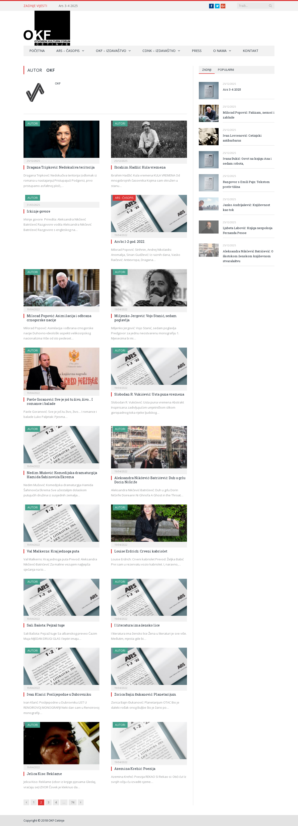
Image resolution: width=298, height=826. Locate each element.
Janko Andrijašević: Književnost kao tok (246, 207)
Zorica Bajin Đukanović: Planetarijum (145, 694)
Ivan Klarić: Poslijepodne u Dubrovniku (59, 694)
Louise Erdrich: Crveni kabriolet (140, 551)
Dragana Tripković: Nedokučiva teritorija (61, 167)
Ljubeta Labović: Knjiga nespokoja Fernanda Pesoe (247, 230)
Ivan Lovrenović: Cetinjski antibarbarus (242, 137)
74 (72, 802)
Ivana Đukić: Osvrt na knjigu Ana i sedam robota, (247, 161)
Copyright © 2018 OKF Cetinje (44, 820)
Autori (32, 123)
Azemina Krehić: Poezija (134, 768)
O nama (220, 50)
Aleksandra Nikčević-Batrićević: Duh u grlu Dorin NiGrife (149, 480)
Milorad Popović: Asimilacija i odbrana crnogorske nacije (59, 318)
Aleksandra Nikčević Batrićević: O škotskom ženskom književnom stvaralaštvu (248, 256)
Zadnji (206, 70)
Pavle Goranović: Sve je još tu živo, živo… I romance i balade (60, 401)
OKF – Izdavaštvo (111, 50)
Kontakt (250, 50)
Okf (58, 83)
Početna (37, 50)
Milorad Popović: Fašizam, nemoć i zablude (248, 114)
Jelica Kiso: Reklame (44, 774)
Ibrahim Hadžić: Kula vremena (140, 167)
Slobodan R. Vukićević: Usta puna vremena (149, 394)
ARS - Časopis (124, 198)
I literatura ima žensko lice (137, 625)
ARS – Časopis (68, 50)
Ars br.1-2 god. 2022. (129, 241)
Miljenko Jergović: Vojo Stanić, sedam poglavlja (145, 318)
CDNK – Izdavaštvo (159, 50)
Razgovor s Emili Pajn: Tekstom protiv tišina (246, 184)
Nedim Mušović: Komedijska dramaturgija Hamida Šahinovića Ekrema (62, 475)
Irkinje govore (38, 211)
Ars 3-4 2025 (68, 6)
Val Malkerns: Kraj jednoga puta (53, 551)
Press (197, 50)
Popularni (226, 70)
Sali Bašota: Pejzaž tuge (46, 625)
